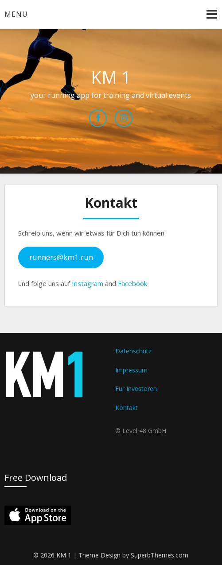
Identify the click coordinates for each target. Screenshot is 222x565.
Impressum (131, 370)
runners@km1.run (61, 257)
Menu (16, 14)
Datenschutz (133, 351)
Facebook (132, 283)
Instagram (87, 283)
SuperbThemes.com (159, 555)
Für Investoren (136, 388)
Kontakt (126, 407)
